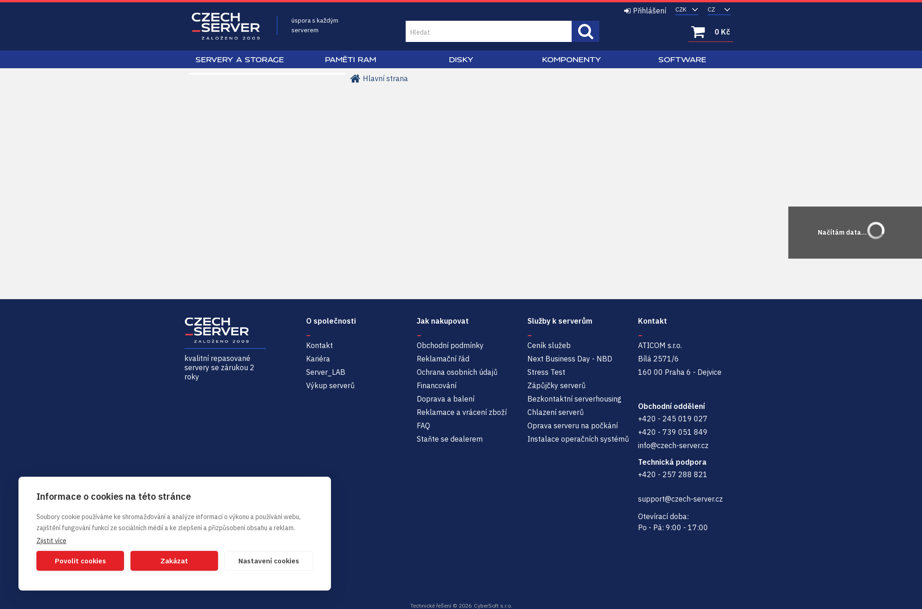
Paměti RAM (350, 59)
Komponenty (571, 59)
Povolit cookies (80, 560)
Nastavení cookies (268, 560)
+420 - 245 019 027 (673, 418)
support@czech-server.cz (680, 498)
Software (682, 59)
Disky (461, 59)
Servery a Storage (239, 59)
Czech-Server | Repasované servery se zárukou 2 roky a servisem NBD (225, 26)
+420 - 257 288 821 (673, 474)
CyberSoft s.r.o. (493, 605)
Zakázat (174, 560)
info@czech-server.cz (673, 445)
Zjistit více (51, 541)
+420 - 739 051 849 (673, 432)
